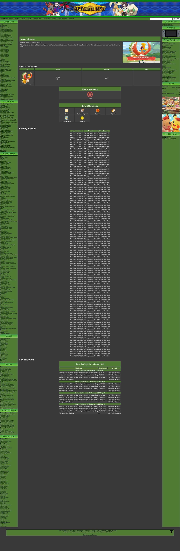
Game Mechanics (4, 68)
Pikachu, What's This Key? (7, 431)
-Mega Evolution (4, 453)
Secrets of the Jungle (5, 405)
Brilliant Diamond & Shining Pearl (8, 177)
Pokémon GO (3, 166)
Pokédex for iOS (4, 248)
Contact (23, 18)
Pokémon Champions (5, 162)
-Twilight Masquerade (5, 465)
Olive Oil (82, 120)
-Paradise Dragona (5, 511)
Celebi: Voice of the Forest (6, 374)
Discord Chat (3, 93)
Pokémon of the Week (5, 70)
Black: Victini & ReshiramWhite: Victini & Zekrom (8, 388)
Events (164, 66)
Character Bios (4, 106)
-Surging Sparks (4, 461)
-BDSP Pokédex (4, 39)
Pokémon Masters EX (5, 168)
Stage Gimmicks (166, 57)
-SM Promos (3, 490)
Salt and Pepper (82, 113)
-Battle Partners (4, 507)
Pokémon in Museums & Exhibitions (6, 82)
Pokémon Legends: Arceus (7, 178)
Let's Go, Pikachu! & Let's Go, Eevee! (7, 197)
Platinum (2, 252)
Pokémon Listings (166, 47)
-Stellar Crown (3, 462)
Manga (9, 336)
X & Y (1, 208)
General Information (5, 338)
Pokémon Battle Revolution (7, 262)
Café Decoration (166, 62)
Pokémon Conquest (5, 238)
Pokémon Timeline (4, 75)
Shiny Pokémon (4, 127)
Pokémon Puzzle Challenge (7, 299)
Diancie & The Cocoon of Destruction (6, 396)
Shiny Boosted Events (167, 73)
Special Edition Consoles (6, 322)
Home (11, 18)
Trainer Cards (3, 442)
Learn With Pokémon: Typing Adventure (7, 245)
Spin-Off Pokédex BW (5, 64)
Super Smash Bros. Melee (6, 302)
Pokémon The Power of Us (7, 403)
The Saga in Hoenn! (5, 111)
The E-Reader (3, 292)
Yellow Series (3, 347)
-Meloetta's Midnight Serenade (7, 391)
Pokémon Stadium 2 (5, 298)
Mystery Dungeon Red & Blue (7, 287)
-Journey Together (4, 458)
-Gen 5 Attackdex (4, 51)
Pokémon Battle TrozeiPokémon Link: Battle (8, 213)
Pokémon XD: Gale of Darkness (8, 279)
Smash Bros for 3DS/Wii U (6, 227)
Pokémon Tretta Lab (5, 235)
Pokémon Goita (4, 331)
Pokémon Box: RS (4, 283)
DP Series (2, 353)
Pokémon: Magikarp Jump (6, 200)
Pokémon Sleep (4, 171)
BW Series (3, 357)
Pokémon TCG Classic (6, 447)
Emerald (2, 277)
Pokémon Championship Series (8, 78)
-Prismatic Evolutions (5, 460)
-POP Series (3, 492)
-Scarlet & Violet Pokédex (6, 43)
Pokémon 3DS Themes (6, 323)
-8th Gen (2, 73)
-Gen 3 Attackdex (4, 49)
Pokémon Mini (3, 301)
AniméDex (2, 105)
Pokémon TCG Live (5, 191)
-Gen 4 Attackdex (4, 50)
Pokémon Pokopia (4, 163)
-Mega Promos (4, 486)
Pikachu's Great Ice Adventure (7, 425)
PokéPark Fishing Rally (6, 291)
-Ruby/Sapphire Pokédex (6, 30)
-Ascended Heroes (5, 451)
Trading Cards (9, 436)
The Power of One (4, 370)
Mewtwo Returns (4, 373)
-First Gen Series (4, 483)
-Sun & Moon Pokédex (5, 35)
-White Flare (3, 456)
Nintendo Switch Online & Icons (8, 328)
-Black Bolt (3, 455)
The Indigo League (5, 107)
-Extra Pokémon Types (6, 441)
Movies (9, 364)
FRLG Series (3, 350)
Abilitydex (2, 60)
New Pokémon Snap (5, 188)
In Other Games (4, 319)
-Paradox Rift (3, 468)
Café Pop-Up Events (167, 72)
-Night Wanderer (4, 513)
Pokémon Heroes (4, 375)
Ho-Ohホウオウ (58, 78)
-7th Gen (2, 74)
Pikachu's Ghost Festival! (6, 421)
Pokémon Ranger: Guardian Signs (8, 255)
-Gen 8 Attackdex (4, 55)
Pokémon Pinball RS (5, 284)
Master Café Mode (167, 55)
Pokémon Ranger (4, 286)
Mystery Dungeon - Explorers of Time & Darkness (8, 269)
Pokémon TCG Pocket (5, 173)
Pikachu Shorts (9, 410)
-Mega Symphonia (4, 501)
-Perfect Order (3, 450)
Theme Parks (3, 90)
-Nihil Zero (2, 496)
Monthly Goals (166, 61)
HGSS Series (3, 355)
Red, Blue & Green (5, 304)
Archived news (4, 25)
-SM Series (3, 476)
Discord (29, 18)
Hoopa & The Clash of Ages (7, 398)
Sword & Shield (4, 176)
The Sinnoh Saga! (4, 114)
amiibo (2, 327)
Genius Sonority (176, 87)
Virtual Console (4, 321)
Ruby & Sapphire (4, 275)
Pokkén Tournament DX (6, 202)
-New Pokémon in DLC (6, 98)
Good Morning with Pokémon (7, 141)
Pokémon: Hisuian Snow (6, 134)
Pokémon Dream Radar (6, 233)
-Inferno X (2, 498)
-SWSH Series (3, 475)
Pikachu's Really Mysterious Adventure (7, 428)
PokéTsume (3, 151)
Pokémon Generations (5, 130)
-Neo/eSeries (3, 482)
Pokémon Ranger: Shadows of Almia (7, 267)
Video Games (8, 154)
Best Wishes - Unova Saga (7, 115)
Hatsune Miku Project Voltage (7, 80)
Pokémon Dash (4, 281)
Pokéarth (71, 18)
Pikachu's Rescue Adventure (7, 414)
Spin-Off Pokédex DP (5, 63)
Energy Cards (3, 443)
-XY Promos (3, 491)
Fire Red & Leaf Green (6, 276)
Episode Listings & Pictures (7, 104)
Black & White (3, 231)
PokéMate (2, 293)
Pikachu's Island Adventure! (7, 422)
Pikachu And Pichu (5, 415)
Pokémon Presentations (6, 86)
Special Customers (167, 76)
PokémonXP (3, 79)
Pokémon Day (3, 85)
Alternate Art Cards (5, 445)
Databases (9, 22)
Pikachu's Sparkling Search (7, 426)
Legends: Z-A (3, 161)
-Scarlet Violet (3, 473)
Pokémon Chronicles (5, 124)
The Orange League (5, 109)
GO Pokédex (46, 18)
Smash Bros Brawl (4, 272)
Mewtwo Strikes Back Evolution (8, 404)
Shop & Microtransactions (168, 63)
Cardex (2, 65)
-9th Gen (2, 71)
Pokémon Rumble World (6, 220)
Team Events (165, 68)
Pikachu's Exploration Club (7, 424)
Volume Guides (4, 344)
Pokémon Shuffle (4, 218)
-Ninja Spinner (3, 495)
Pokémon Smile (4, 186)
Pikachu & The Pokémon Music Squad (8, 433)
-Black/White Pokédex (5, 33)
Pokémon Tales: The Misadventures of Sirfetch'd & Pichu (7, 148)
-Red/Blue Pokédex (5, 28)
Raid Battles (3, 446)
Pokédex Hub (37, 18)
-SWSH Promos (4, 488)
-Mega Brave (3, 500)
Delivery (164, 75)
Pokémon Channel (4, 282)
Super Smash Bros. (5, 314)
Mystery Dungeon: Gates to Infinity (8, 237)
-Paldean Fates (4, 467)
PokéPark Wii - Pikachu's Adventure (6, 260)
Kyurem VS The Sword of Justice (8, 390)
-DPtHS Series (4, 480)
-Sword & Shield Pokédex (6, 38)
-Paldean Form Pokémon (6, 99)
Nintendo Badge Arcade (6, 228)
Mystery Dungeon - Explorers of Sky (8, 264)
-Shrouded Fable (4, 463)
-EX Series (3, 481)
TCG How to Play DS (5, 247)
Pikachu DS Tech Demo (6, 289)
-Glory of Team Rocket (5, 505)
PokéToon (2, 136)
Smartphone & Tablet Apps (6, 324)
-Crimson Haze (4, 516)
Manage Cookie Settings (109, 530)
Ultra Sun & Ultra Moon (6, 195)
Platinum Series (4, 354)
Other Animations (4, 142)
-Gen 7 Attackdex (4, 54)
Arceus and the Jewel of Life (7, 385)
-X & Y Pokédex (4, 34)
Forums (16, 18)
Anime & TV (8, 101)
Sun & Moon (3, 193)
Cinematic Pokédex (5, 66)
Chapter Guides (4, 343)
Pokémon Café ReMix (5, 167)
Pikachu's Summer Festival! (7, 420)
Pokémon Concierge (5, 145)
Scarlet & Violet (4, 160)
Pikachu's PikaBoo (4, 416)
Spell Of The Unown (5, 371)
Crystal (2, 297)
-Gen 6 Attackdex (4, 53)
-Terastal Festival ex (5, 508)
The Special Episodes (5, 125)
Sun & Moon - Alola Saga (6, 117)
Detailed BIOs (3, 342)
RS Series (2, 349)
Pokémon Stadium (4, 312)
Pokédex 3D (3, 242)
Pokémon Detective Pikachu (7, 408)
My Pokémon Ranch (5, 271)
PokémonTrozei (4, 288)
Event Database (4, 95)
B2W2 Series (3, 358)
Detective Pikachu (4, 203)
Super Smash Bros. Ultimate (7, 206)
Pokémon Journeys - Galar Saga (8, 119)
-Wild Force (3, 517)
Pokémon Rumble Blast (6, 241)
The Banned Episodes (5, 126)
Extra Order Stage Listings (169, 53)
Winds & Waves (4, 157)
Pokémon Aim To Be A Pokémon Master (8, 121)
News (1, 24)
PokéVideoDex (4, 140)
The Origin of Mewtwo (5, 368)
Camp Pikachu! (4, 417)
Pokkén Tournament (5, 225)
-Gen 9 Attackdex (4, 56)
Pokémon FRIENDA (5, 333)
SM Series (2, 362)
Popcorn (113, 113)
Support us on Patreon (90, 535)
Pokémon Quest (4, 205)
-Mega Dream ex (4, 497)
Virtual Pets (3, 326)
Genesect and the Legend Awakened (6, 393)
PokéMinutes (3, 139)
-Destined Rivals (4, 457)
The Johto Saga (4, 110)
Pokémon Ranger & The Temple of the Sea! (8, 381)
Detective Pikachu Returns (6, 172)
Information (165, 42)
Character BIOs (4, 340)
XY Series (2, 359)
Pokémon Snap (4, 308)
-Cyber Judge (3, 518)
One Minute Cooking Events (169, 70)
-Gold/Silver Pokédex (5, 29)
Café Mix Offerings (167, 80)
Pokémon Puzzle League (6, 307)
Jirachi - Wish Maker (5, 376)
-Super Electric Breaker (6, 510)
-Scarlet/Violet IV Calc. (5, 69)
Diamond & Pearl (4, 251)
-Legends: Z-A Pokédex (6, 44)
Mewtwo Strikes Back (5, 369)
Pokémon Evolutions (5, 132)
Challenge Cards (166, 67)
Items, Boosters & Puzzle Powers (170, 58)
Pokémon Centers (4, 76)
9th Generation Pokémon (6, 96)
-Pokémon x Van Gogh (5, 84)
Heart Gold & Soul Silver (6, 253)
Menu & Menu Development (169, 51)
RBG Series (3, 345)
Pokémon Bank (4, 211)
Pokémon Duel (4, 226)
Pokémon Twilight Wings (6, 131)
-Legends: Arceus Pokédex (7, 40)
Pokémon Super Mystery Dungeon (8, 221)
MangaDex (3, 339)
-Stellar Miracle (4, 512)
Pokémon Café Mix (167, 24)
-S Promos (3, 525)
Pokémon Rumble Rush (6, 201)
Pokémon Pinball (4, 309)
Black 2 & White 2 (4, 232)
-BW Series (3, 478)
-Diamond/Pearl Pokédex (6, 31)
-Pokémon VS (3, 521)
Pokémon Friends (4, 165)
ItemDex (2, 58)
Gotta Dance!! (3, 419)
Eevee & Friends (4, 430)
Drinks (90, 97)
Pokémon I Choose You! (6, 401)
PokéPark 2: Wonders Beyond (7, 240)
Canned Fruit (67, 120)
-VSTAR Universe (4, 520)
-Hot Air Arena (3, 506)
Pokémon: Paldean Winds (6, 135)
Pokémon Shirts (4, 89)
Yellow (1, 306)
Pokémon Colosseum (5, 278)
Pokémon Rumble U (5, 236)
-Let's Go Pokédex (4, 36)
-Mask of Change (4, 515)
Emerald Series (4, 352)
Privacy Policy (96, 530)
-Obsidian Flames (4, 471)
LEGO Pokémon (4, 88)
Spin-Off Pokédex (4, 61)
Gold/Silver (3, 296)
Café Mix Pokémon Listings (169, 78)
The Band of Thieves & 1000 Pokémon (7, 217)
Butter (66, 113)
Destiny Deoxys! (4, 378)
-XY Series (3, 477)
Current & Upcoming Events (7, 94)
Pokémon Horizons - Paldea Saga (8, 122)
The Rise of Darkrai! (5, 383)
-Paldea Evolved (4, 472)
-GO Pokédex (3, 41)
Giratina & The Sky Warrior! (7, 384)
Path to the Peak (4, 137)
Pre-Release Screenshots (168, 43)
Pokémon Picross (4, 222)
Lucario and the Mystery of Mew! (8, 379)
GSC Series (3, 348)
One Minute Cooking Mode (169, 56)
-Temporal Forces (4, 466)
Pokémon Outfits (166, 48)
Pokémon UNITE (4, 170)
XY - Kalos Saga (4, 116)
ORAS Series (3, 360)
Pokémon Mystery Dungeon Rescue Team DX (7, 184)
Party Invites (165, 81)
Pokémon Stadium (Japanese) (7, 311)
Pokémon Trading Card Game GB (8, 313)
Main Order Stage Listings (168, 52)
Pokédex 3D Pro (4, 243)
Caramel (97, 113)
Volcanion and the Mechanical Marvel (7, 400)
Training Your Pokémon (168, 60)
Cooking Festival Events (168, 71)
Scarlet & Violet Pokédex (59, 18)
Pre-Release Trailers (167, 45)
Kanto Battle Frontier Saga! (7, 112)
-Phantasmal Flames (5, 452)
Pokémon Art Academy (6, 215)
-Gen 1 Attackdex (4, 46)
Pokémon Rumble (4, 256)
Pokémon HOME (4, 180)
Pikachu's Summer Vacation (7, 412)
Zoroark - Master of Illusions (7, 386)
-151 (1, 470)
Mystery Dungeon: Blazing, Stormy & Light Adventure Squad (9, 258)
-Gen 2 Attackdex (4, 48)
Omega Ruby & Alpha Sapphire (8, 210)
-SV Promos (3, 487)
